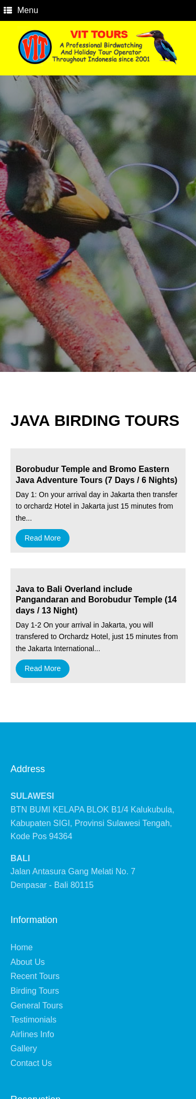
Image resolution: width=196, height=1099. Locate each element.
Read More (43, 538)
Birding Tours (34, 990)
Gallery (23, 1048)
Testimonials (33, 1019)
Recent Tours (35, 976)
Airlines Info (32, 1034)
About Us (27, 962)
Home (21, 947)
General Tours (36, 1005)
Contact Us (31, 1063)
